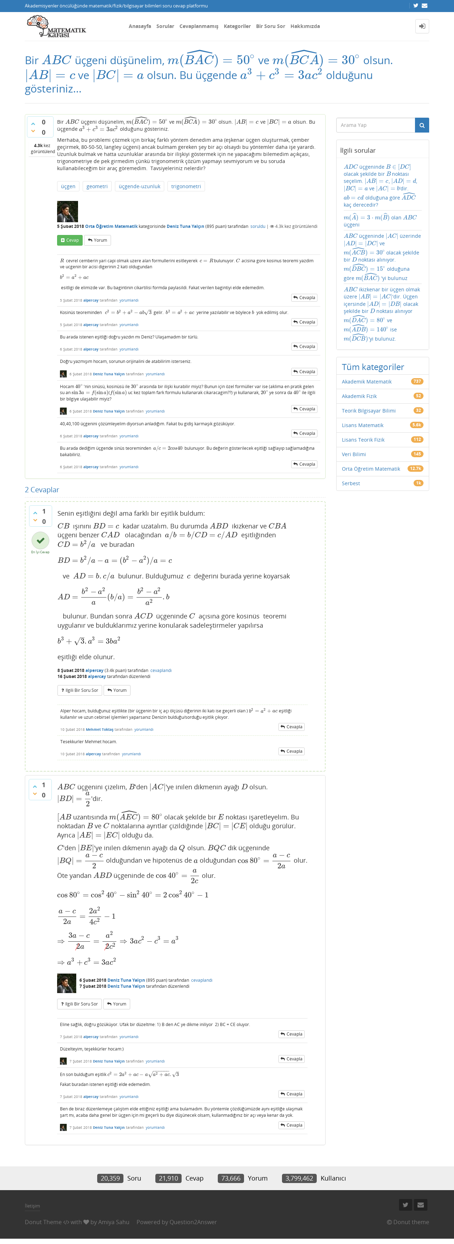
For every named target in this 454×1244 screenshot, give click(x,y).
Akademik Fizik (359, 396)
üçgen (68, 186)
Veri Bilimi (354, 454)
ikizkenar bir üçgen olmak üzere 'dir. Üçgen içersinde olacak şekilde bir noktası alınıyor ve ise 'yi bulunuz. (382, 314)
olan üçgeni (380, 220)
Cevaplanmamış (198, 26)
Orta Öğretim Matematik (111, 226)
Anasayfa (140, 26)
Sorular (165, 26)
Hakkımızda (305, 26)
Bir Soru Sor (270, 26)
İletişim (32, 1206)
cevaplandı (161, 670)
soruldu (257, 226)
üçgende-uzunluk (139, 186)
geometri (97, 186)
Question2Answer (193, 1222)
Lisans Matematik (362, 425)
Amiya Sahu (113, 1222)
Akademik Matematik (367, 381)
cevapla (307, 298)
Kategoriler (237, 26)
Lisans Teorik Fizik (363, 439)
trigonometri (186, 186)
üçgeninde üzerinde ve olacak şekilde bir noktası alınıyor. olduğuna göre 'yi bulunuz (382, 257)
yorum (100, 240)
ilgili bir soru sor (82, 690)
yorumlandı (129, 300)
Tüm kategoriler (373, 366)
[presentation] (56, 60)
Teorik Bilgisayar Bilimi (369, 410)
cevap (72, 240)
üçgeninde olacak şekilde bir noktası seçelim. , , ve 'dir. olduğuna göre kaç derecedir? (380, 185)
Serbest (351, 483)
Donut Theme (43, 1222)
